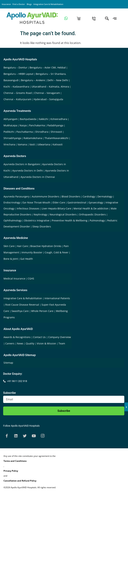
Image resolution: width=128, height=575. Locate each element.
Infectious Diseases (28, 208)
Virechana (9, 144)
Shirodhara (41, 131)
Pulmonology (97, 220)
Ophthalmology (13, 220)
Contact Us (39, 337)
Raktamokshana (33, 138)
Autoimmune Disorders (45, 196)
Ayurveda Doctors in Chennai (38, 177)
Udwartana (43, 144)
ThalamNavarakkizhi (56, 138)
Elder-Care (59, 202)
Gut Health (26, 258)
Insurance (6, 4)
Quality (30, 343)
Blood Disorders (71, 196)
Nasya (23, 125)
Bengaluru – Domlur (15, 67)
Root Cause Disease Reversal (22, 304)
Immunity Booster (31, 252)
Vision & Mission (47, 343)
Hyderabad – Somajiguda (48, 99)
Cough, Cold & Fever (56, 252)
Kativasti (58, 144)
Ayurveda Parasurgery (17, 196)
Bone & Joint (11, 258)
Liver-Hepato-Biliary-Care (56, 208)
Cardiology (89, 196)
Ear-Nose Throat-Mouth (36, 202)
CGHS (31, 278)
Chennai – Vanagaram (47, 93)
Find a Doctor (18, 4)
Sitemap (8, 362)
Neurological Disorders (63, 214)
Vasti (32, 144)
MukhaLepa (10, 125)
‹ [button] (126, 406)
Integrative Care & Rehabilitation (48, 4)
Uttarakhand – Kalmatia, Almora (50, 86)
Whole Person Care (42, 311)
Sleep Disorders (41, 226)
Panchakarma (37, 125)
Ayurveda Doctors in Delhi (27, 170)
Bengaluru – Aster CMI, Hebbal (48, 67)
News (20, 343)
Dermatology (104, 196)
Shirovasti (56, 131)
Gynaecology (95, 202)
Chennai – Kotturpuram (17, 99)
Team (62, 343)
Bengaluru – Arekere (33, 80)
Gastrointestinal (76, 202)
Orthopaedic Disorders (92, 214)
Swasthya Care (20, 311)
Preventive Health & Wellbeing (69, 220)
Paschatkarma (24, 131)
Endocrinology (12, 202)
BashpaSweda (28, 119)
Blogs (29, 4)
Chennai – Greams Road (18, 93)
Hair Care (22, 246)
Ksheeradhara (58, 119)
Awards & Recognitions (17, 337)
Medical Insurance (14, 278)
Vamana (22, 144)
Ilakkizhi (43, 119)
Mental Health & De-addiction (90, 208)
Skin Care (9, 246)
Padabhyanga (55, 125)
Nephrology (40, 214)
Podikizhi (9, 131)
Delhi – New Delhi (57, 80)
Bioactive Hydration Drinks (45, 246)
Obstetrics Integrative (36, 220)
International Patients (57, 298)
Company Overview (59, 337)
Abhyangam (11, 119)
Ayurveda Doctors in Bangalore (22, 164)
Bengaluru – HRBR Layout (18, 74)
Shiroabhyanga (12, 138)
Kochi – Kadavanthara (16, 86)
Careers (10, 343)
